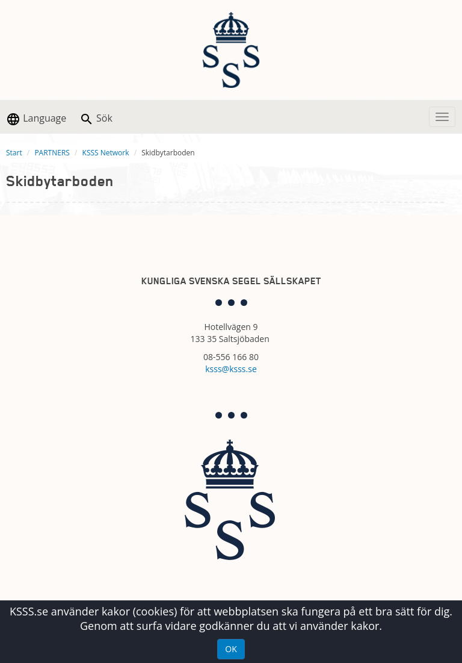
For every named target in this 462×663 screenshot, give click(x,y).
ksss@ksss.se (231, 369)
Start (14, 153)
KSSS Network (105, 153)
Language (36, 118)
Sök (95, 118)
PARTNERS (52, 153)
